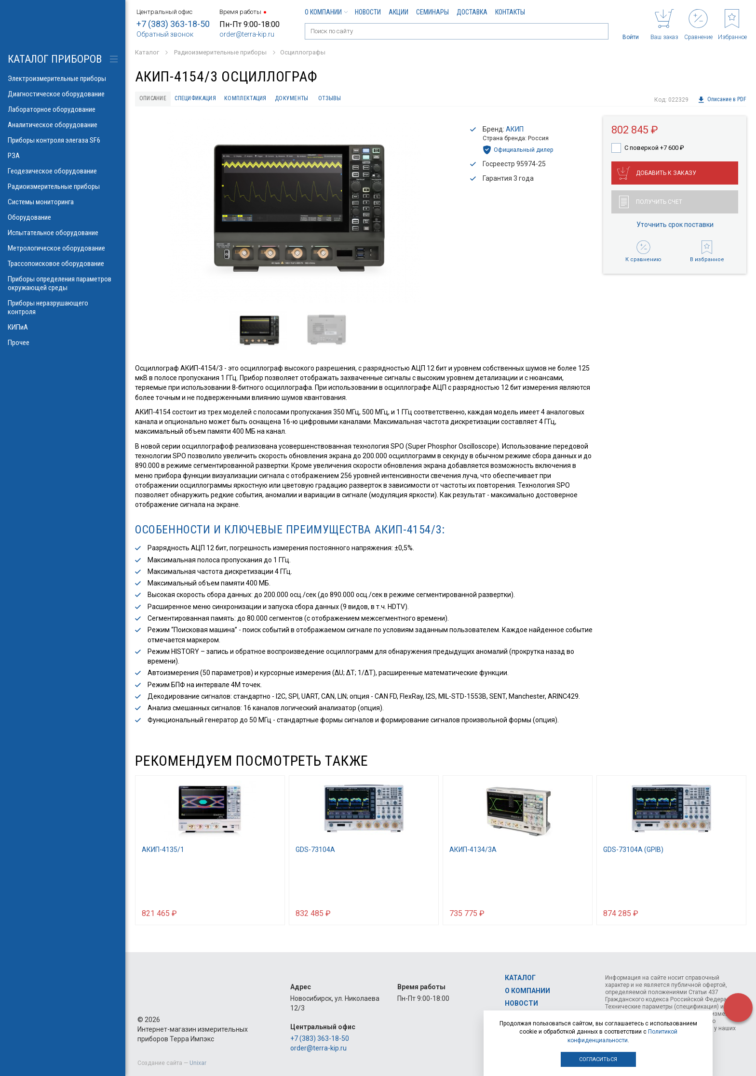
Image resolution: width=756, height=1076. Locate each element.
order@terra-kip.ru (246, 34)
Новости (368, 12)
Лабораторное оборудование (63, 109)
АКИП (515, 131)
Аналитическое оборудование (63, 124)
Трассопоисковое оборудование (63, 263)
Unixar (197, 1063)
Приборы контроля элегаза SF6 (63, 140)
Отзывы (372, 100)
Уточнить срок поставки (675, 227)
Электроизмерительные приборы (63, 78)
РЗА (63, 155)
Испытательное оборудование (63, 232)
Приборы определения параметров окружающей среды (63, 283)
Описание (157, 100)
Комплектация (272, 100)
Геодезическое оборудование (63, 171)
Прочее (63, 342)
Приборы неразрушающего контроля (63, 307)
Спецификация (211, 100)
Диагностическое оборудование (63, 94)
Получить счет (650, 205)
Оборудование (63, 217)
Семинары (432, 12)
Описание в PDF (721, 100)
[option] (294, 212)
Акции (398, 12)
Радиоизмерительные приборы (63, 186)
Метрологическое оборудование (63, 248)
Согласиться (598, 1059)
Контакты (510, 12)
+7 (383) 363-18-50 (173, 24)
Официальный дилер (518, 152)
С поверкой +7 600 (654, 150)
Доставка (472, 12)
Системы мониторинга (63, 202)
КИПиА (63, 327)
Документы (327, 100)
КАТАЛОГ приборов (55, 59)
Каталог (520, 978)
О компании (326, 12)
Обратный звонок (164, 34)
